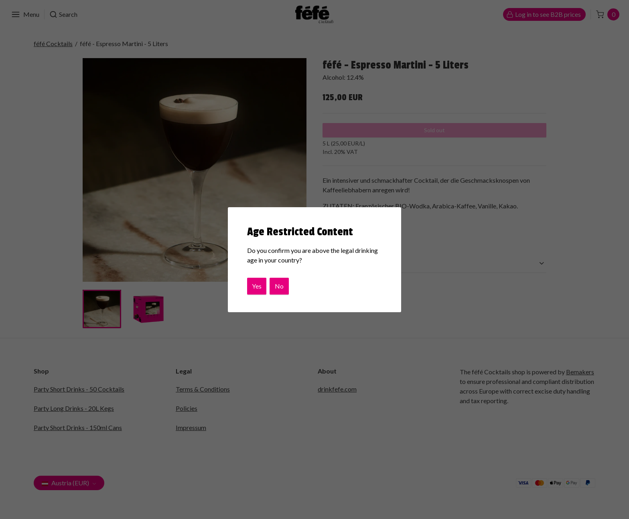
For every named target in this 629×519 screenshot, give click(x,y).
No (279, 286)
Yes (257, 286)
